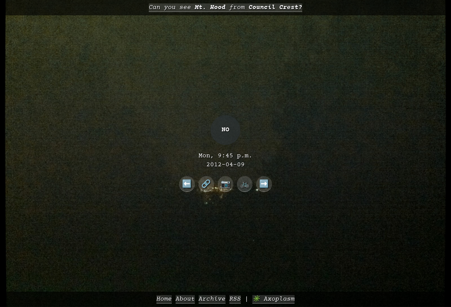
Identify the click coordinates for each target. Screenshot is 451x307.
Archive (212, 299)
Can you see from (225, 7)
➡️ (264, 184)
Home (164, 299)
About (185, 299)
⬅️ (187, 184)
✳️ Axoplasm (273, 299)
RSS (235, 299)
